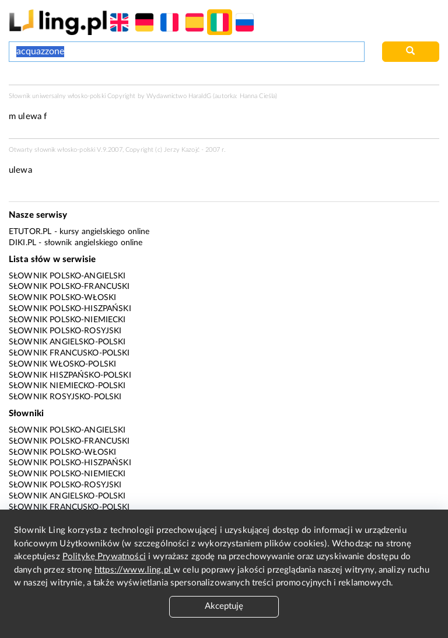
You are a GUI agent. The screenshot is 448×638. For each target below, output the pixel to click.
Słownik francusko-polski (69, 353)
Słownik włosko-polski (62, 364)
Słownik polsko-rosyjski (65, 331)
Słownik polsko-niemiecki (67, 320)
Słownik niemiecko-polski (67, 386)
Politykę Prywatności (104, 556)
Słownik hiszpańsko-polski (70, 375)
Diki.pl (22, 243)
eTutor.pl (30, 232)
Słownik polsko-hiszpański (70, 309)
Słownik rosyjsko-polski (65, 397)
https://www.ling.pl (133, 570)
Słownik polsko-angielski (67, 276)
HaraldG (199, 96)
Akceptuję (224, 606)
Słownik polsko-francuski (69, 287)
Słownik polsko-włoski (62, 298)
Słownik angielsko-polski (67, 342)
